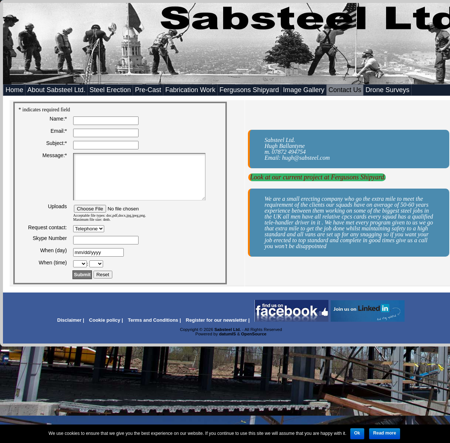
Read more (384, 433)
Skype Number (50, 238)
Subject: (56, 143)
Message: (54, 155)
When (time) (53, 263)
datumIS (227, 334)
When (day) (53, 250)
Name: (58, 119)
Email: (59, 131)
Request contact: (47, 227)
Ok (357, 433)
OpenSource (254, 334)
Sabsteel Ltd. (227, 329)
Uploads (57, 206)
